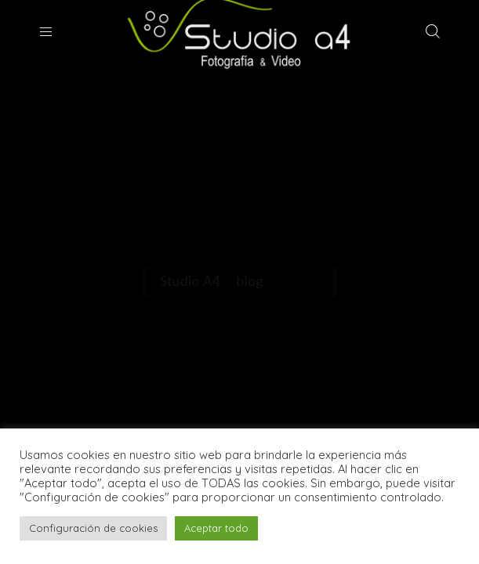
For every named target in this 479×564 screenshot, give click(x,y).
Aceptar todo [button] (216, 528)
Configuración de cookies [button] (93, 528)
